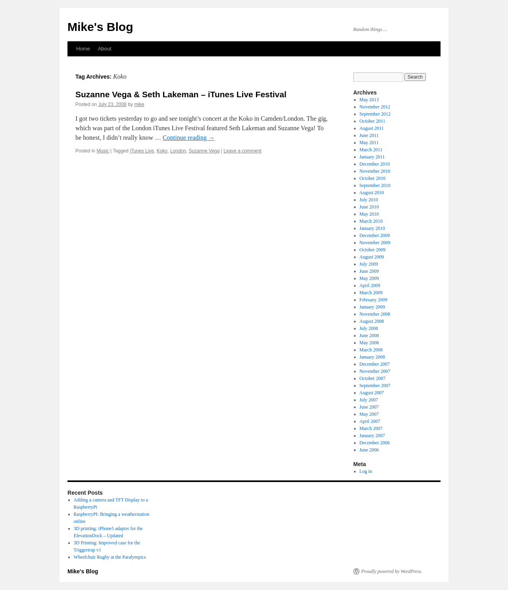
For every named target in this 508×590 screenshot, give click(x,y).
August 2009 (372, 257)
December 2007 (375, 364)
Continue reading (189, 137)
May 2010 (369, 214)
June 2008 (369, 335)
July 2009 (369, 264)
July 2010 (369, 199)
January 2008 (372, 357)
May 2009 (369, 278)
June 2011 (369, 135)
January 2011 (372, 157)
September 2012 (375, 114)
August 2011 (372, 128)
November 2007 (375, 371)
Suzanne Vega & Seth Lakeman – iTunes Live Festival (181, 94)
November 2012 (375, 107)
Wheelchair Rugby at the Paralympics (110, 557)
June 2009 (369, 271)
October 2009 (373, 250)
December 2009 (375, 235)
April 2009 (370, 285)
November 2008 (375, 314)
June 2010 (369, 207)
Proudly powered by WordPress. (391, 571)
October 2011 (372, 121)
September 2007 (375, 385)
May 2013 (369, 99)
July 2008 (369, 328)
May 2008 (369, 342)
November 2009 (375, 242)
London (178, 151)
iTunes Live (142, 151)
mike (139, 104)
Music (102, 151)
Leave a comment (242, 151)
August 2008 (372, 321)
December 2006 (375, 442)
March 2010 (371, 221)
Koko (162, 151)
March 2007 (371, 428)
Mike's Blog (100, 26)
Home (83, 49)
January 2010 (372, 228)
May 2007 (369, 414)
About (105, 49)
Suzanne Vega (204, 151)
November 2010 (375, 171)
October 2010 (373, 178)
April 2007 (370, 421)
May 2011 (369, 142)
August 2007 (372, 392)
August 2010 (372, 192)
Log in (366, 471)
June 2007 (369, 407)
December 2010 (375, 164)
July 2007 (369, 400)
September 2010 (375, 185)
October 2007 (373, 378)
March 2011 (371, 149)
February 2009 (373, 300)
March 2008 (371, 350)
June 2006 (369, 450)
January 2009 (372, 307)
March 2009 (371, 292)
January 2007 (372, 435)
